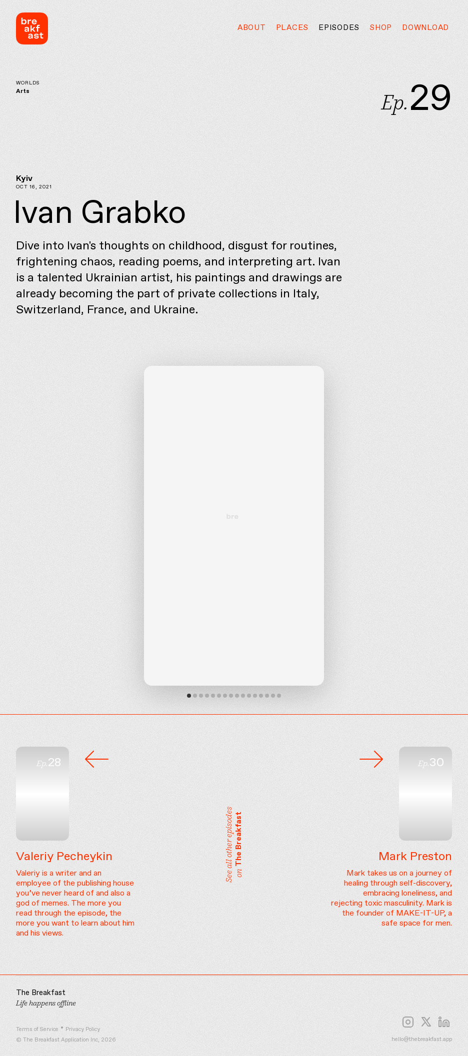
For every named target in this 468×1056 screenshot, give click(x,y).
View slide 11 (249, 696)
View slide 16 (279, 696)
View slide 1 (189, 696)
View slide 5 (213, 696)
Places (292, 28)
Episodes (339, 28)
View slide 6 (219, 696)
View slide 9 (237, 696)
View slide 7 (225, 696)
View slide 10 (243, 696)
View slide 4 (207, 696)
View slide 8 (231, 696)
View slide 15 (273, 696)
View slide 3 (201, 696)
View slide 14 (267, 696)
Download (425, 28)
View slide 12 (255, 696)
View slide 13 (261, 696)
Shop (381, 28)
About (252, 28)
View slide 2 (195, 696)
